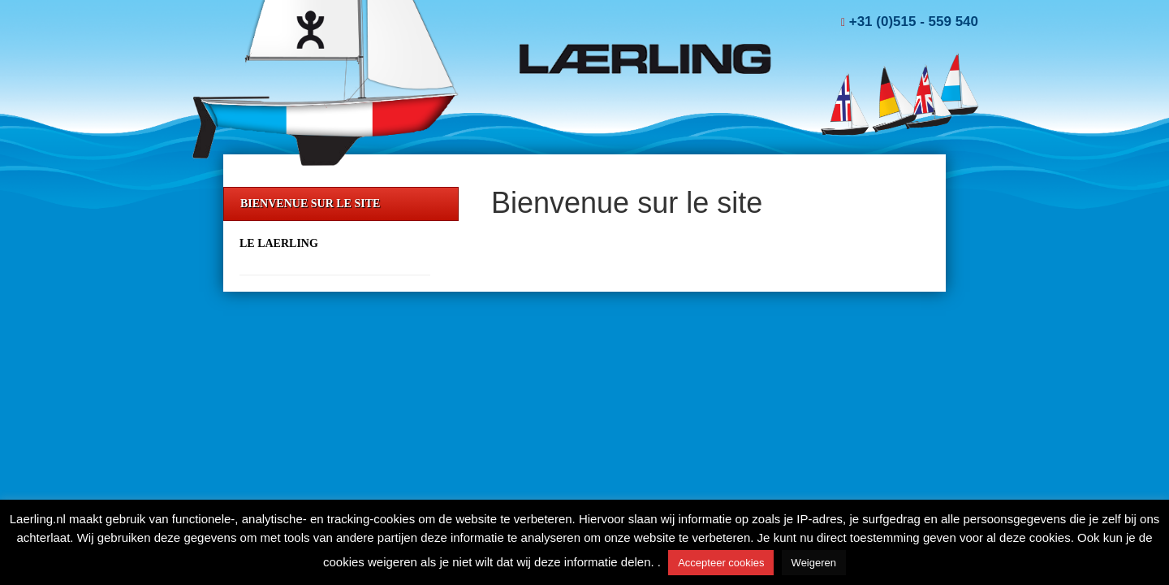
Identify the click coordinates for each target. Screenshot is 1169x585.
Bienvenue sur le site (310, 203)
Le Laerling (278, 243)
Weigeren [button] (814, 563)
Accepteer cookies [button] (721, 563)
